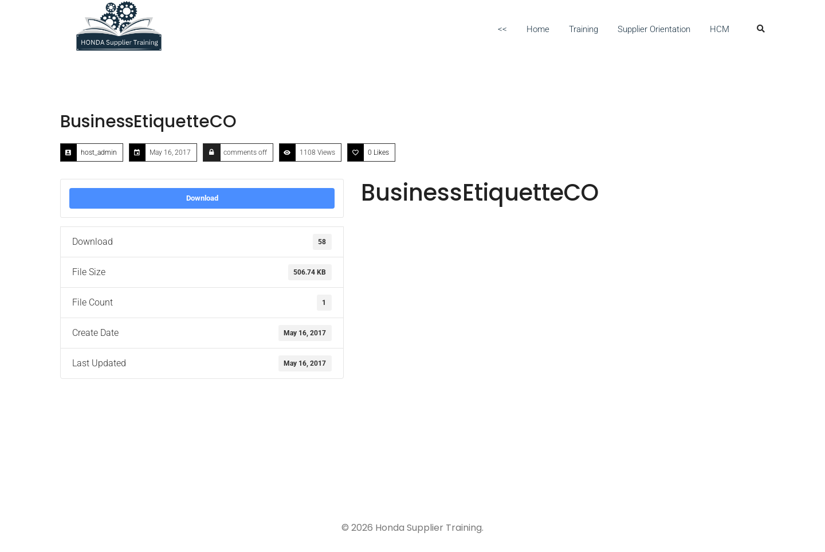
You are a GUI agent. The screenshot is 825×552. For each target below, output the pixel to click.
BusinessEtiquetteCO (148, 121)
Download (202, 198)
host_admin (99, 152)
